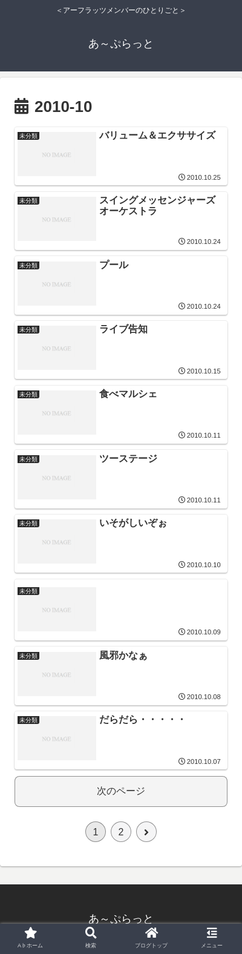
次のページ (121, 791)
